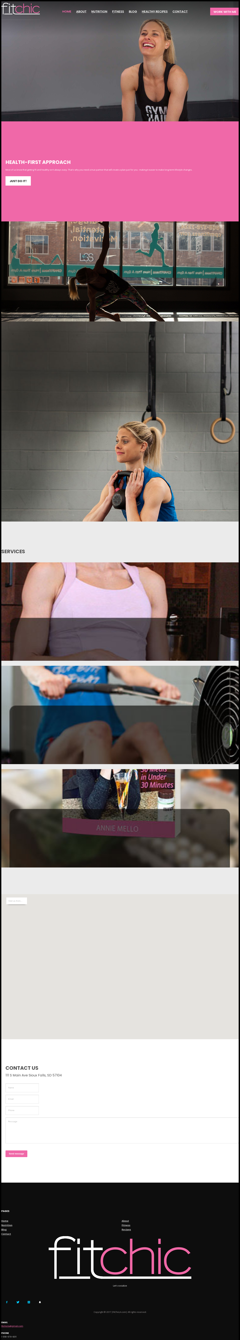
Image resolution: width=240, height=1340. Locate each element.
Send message (16, 1153)
